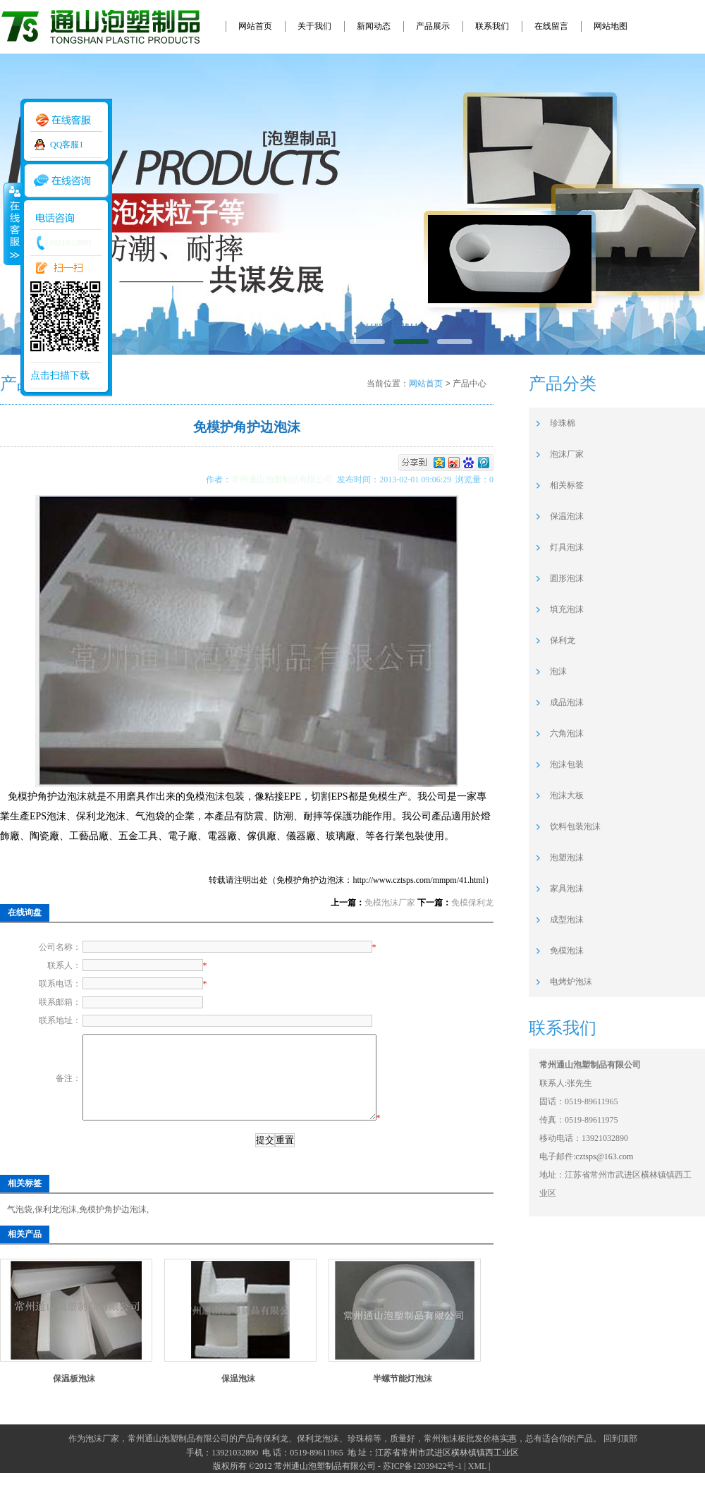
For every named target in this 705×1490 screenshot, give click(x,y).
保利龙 (562, 640)
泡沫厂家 (567, 454)
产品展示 (433, 26)
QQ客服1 (66, 144)
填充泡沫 (567, 609)
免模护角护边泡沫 (113, 1226)
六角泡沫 (567, 733)
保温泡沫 (238, 1395)
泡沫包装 (567, 764)
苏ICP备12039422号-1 (422, 1483)
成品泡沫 (567, 702)
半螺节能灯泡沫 (402, 1395)
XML (477, 1483)
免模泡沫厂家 (389, 903)
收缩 (12, 223)
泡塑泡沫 (567, 857)
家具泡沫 (567, 888)
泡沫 (558, 671)
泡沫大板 (567, 795)
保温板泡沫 (74, 1395)
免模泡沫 (567, 950)
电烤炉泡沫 (571, 982)
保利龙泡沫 (56, 1226)
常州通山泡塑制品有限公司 (284, 479)
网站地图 (610, 26)
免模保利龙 (472, 903)
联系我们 (492, 26)
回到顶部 (620, 1455)
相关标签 (567, 485)
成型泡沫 (567, 919)
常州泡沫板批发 (453, 1455)
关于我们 (314, 26)
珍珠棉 (562, 423)
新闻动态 (374, 26)
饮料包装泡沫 (575, 826)
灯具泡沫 (567, 547)
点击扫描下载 (60, 375)
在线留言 (551, 26)
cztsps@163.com (604, 1156)
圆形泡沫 (567, 578)
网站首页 (255, 26)
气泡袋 (19, 1226)
